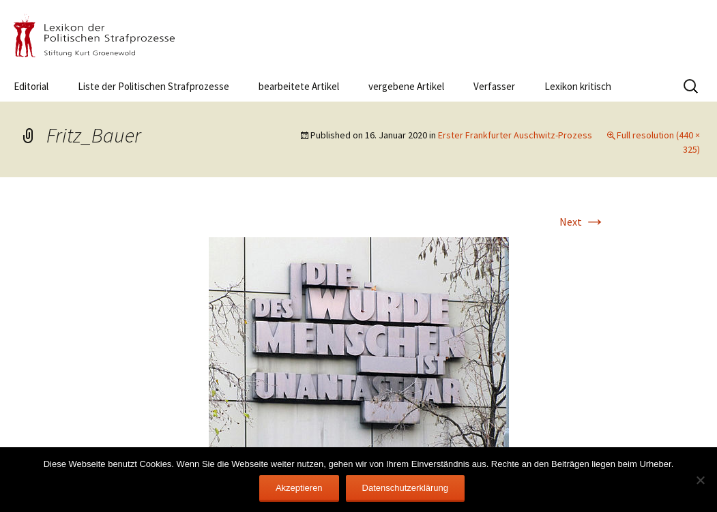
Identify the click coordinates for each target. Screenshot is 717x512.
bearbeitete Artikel (299, 86)
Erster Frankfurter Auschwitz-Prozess (515, 135)
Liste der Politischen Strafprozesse (153, 86)
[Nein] (700, 480)
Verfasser (494, 86)
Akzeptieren (299, 488)
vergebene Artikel (406, 86)
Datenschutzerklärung (405, 488)
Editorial (31, 86)
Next (582, 221)
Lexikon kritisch (577, 86)
